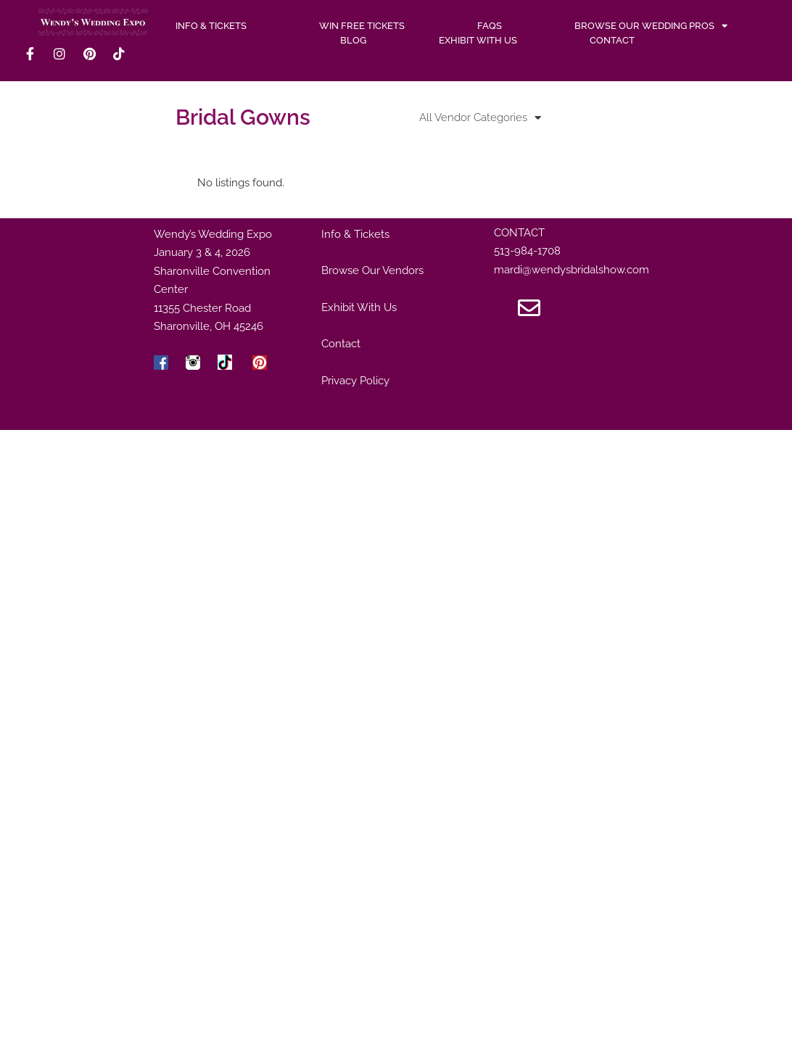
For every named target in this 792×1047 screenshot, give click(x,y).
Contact (612, 40)
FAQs (489, 25)
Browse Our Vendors (372, 270)
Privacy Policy (355, 380)
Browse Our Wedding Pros (650, 26)
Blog (353, 40)
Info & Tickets (355, 234)
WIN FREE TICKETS (362, 25)
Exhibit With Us (478, 40)
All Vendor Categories (480, 118)
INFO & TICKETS (211, 25)
